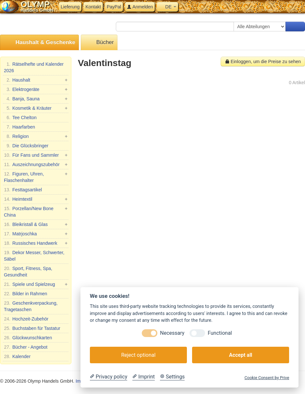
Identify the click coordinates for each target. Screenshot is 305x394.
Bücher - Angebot (25, 347)
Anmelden (140, 6)
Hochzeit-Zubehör (26, 319)
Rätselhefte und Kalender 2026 (34, 67)
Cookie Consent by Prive (266, 377)
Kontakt (93, 6)
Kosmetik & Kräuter (35, 108)
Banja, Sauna (35, 99)
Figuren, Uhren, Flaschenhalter (35, 177)
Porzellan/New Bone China (35, 211)
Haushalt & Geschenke (39, 42)
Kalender (17, 356)
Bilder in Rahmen (25, 293)
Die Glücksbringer (26, 145)
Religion (35, 136)
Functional (220, 333)
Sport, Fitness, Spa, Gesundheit (28, 271)
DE (167, 6)
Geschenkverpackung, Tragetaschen (30, 306)
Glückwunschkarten (28, 337)
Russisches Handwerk (35, 243)
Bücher (99, 42)
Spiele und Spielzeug (35, 284)
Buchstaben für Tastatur (32, 328)
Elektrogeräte (35, 89)
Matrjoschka (35, 234)
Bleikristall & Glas (35, 224)
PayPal (114, 6)
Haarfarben (19, 127)
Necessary (172, 333)
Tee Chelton (20, 117)
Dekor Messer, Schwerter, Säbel (34, 255)
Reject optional (138, 355)
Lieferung (70, 6)
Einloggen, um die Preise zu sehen (263, 61)
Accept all (240, 355)
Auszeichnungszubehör (35, 164)
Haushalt (35, 80)
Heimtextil (35, 199)
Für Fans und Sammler (35, 155)
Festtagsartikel (23, 189)
